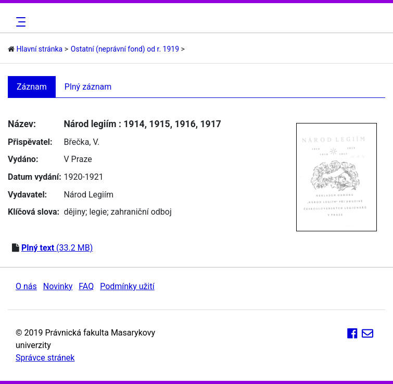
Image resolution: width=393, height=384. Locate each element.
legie (98, 212)
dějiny (74, 212)
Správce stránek (45, 358)
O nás (26, 286)
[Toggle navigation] (19, 21)
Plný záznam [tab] (88, 87)
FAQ (86, 286)
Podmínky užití (127, 286)
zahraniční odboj (141, 212)
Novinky (58, 286)
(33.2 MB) (57, 248)
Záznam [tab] (32, 87)
